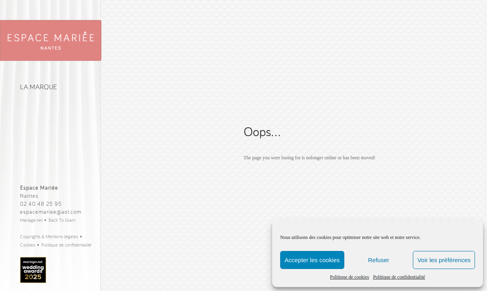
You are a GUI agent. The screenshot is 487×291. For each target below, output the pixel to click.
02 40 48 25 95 (41, 203)
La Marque (38, 86)
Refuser (378, 260)
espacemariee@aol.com (50, 211)
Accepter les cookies (312, 260)
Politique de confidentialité (399, 277)
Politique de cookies (349, 277)
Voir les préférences (444, 260)
